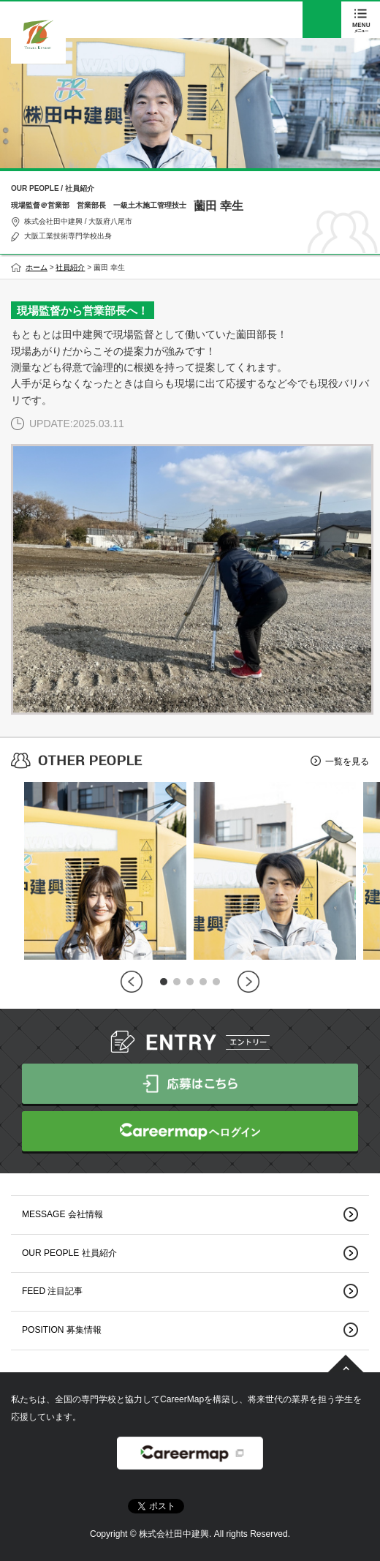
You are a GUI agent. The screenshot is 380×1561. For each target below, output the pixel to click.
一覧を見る (347, 761)
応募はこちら (190, 1084)
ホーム (37, 267)
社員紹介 (70, 267)
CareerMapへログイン (190, 1131)
